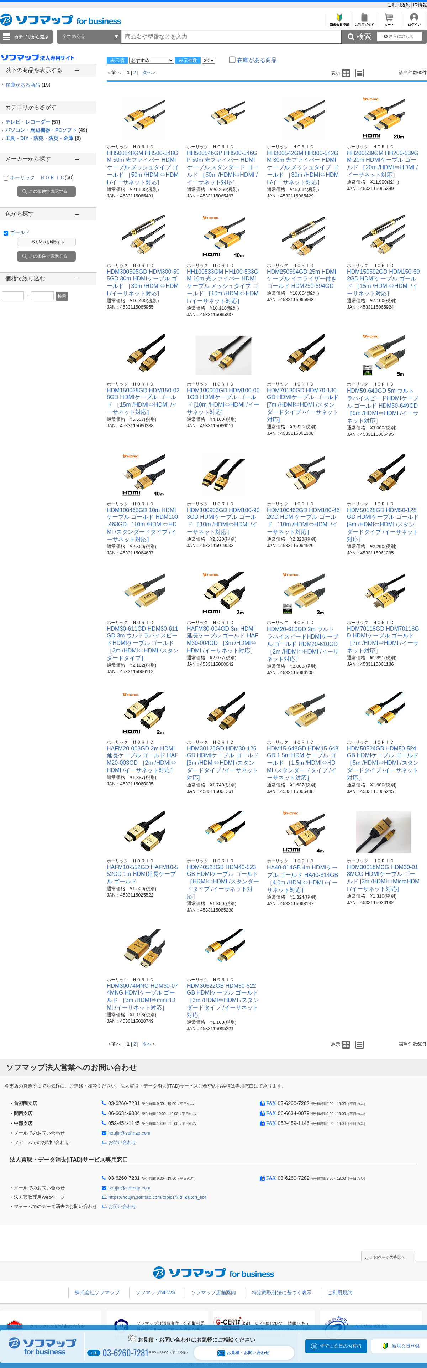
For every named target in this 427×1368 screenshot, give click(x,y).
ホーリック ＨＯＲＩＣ (42, 177)
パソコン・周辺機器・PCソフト (46, 130)
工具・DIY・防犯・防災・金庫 (43, 138)
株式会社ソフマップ (97, 1292)
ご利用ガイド (364, 22)
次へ (147, 72)
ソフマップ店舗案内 (213, 1292)
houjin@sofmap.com (129, 1133)
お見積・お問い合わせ (243, 1353)
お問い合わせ (122, 1142)
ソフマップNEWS (155, 1292)
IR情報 (420, 4)
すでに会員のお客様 (341, 1346)
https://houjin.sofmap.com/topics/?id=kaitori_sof (157, 1197)
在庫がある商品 (28, 85)
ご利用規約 (399, 4)
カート (389, 22)
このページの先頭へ (387, 1257)
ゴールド (20, 232)
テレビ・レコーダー (32, 122)
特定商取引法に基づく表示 (282, 1292)
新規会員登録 (339, 22)
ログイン (414, 22)
